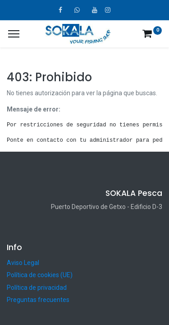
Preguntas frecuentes (38, 299)
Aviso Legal (23, 262)
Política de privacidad (37, 287)
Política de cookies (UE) (40, 275)
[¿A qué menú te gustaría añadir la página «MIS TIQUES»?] (13, 34)
